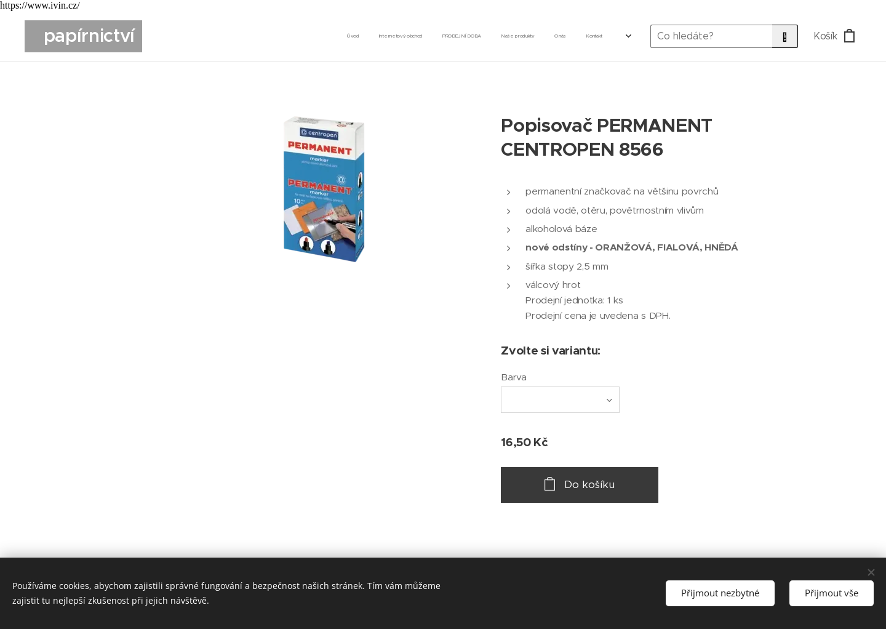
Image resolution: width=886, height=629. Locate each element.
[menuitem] (474, 36)
